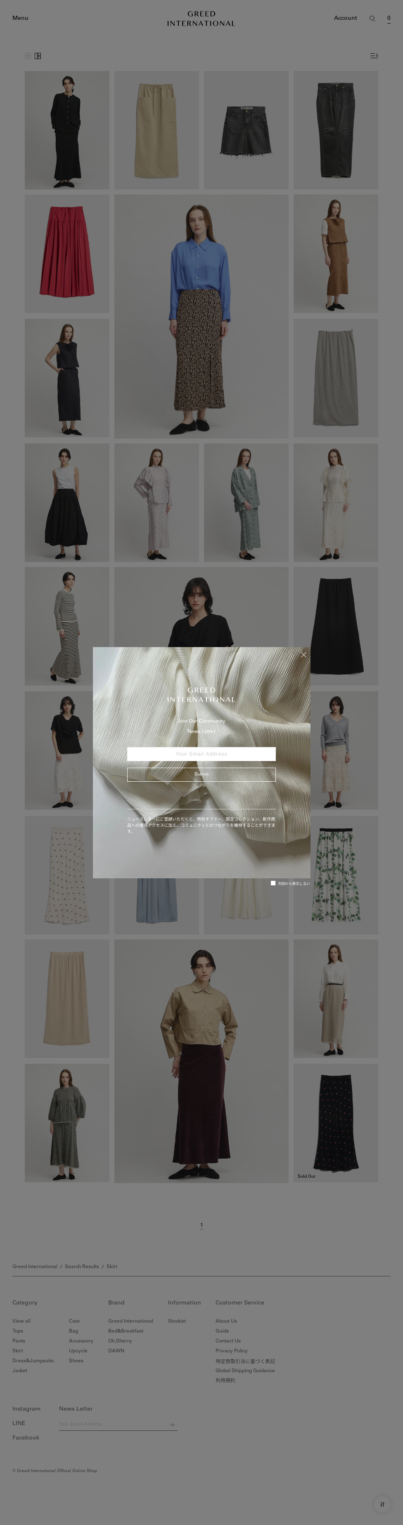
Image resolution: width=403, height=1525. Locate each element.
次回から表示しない (290, 883)
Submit (201, 775)
